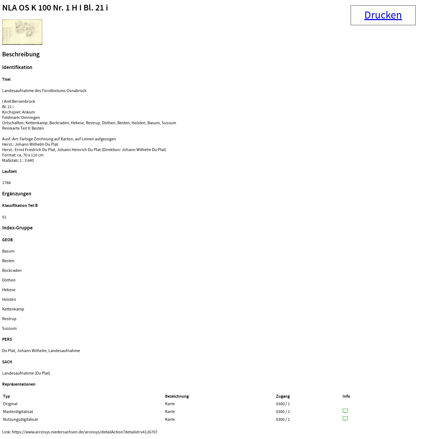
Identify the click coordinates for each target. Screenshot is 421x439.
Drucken (383, 15)
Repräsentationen (18, 384)
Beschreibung (20, 54)
